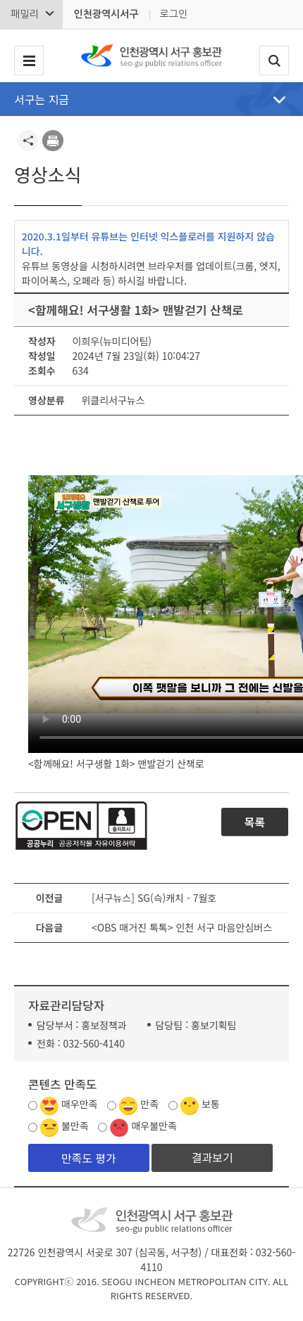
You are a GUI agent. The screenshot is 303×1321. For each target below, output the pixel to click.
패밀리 (24, 14)
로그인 (173, 14)
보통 (211, 1104)
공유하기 (28, 140)
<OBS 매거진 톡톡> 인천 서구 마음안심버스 (182, 927)
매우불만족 (153, 1126)
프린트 (52, 140)
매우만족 (79, 1104)
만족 (149, 1104)
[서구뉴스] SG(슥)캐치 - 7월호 (154, 898)
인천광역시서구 (105, 14)
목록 (255, 821)
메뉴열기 (279, 99)
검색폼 (274, 60)
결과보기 (212, 1157)
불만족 (75, 1126)
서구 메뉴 (29, 60)
